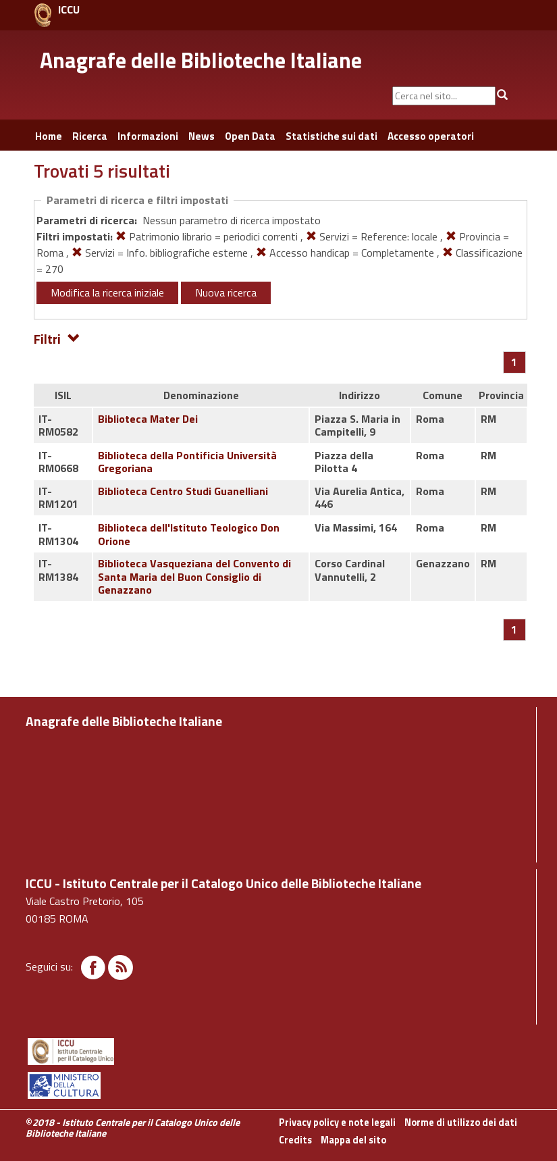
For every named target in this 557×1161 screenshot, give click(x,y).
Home (48, 136)
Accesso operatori (431, 136)
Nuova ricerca (226, 292)
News (201, 136)
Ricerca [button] (89, 136)
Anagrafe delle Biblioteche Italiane (201, 60)
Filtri (57, 338)
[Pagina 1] (514, 362)
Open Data (250, 136)
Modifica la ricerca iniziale (107, 292)
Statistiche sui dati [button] (331, 136)
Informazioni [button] (147, 136)
